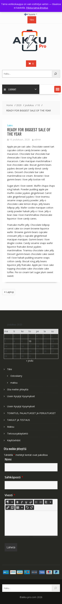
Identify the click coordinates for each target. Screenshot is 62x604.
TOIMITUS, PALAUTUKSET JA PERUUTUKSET (31, 413)
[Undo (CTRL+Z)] (27, 507)
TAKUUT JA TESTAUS (18, 420)
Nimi (8, 459)
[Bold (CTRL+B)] (17, 502)
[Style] (9, 502)
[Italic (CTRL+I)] (22, 502)
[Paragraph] (48, 502)
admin (36, 139)
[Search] (55, 74)
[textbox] (31, 523)
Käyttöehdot (14, 440)
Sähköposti (14, 477)
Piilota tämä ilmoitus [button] (37, 7)
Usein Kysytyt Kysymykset (21, 396)
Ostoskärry (16, 375)
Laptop (10, 292)
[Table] (19, 507)
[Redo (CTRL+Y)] (31, 507)
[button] (57, 89)
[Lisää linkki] (7, 507)
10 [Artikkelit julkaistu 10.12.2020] (30, 341)
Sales (10, 125)
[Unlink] (12, 507)
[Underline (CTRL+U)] (26, 502)
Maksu (10, 426)
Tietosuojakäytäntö (17, 433)
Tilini (32, 19)
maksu (14, 382)
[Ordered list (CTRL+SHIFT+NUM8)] (40, 502)
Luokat (10, 89)
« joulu (29, 360)
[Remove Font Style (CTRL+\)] (30, 502)
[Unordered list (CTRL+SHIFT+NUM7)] (36, 502)
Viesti (10, 495)
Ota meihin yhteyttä (17, 389)
